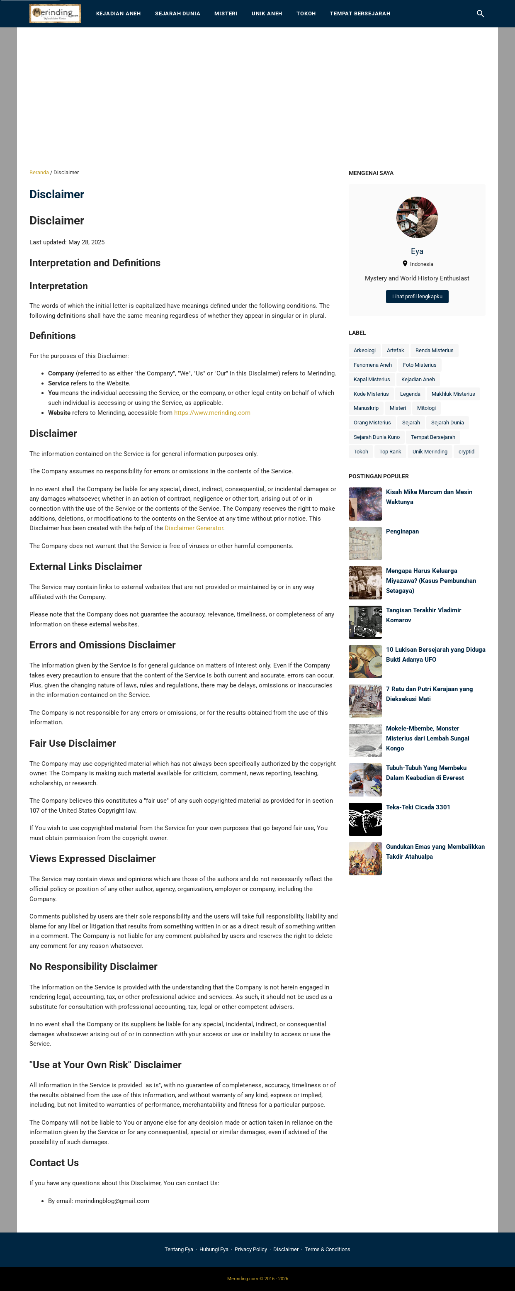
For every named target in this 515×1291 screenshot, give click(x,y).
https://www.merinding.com (212, 413)
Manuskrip (366, 408)
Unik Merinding (430, 451)
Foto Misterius (420, 365)
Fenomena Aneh (373, 365)
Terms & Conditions (327, 1249)
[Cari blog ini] (481, 14)
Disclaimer (286, 1249)
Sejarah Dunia (177, 13)
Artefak (395, 350)
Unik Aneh (267, 13)
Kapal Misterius (372, 379)
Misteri (226, 13)
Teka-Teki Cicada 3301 (418, 807)
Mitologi (426, 408)
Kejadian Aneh (118, 13)
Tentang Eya (179, 1249)
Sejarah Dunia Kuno (377, 437)
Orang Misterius (372, 422)
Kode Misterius (371, 394)
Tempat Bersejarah (360, 13)
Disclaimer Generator (194, 528)
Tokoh (306, 13)
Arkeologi (365, 350)
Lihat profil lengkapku (417, 296)
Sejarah (411, 422)
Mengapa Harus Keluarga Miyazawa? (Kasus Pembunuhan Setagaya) (431, 580)
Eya (417, 251)
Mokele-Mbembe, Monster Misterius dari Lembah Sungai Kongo (427, 738)
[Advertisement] (257, 98)
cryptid (466, 451)
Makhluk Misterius (453, 394)
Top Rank (390, 451)
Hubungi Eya (213, 1249)
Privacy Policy (251, 1249)
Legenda (410, 394)
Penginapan (402, 531)
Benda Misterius (434, 350)
